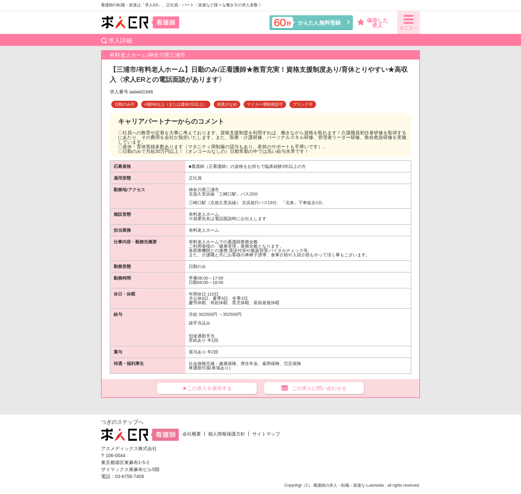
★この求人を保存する (207, 388)
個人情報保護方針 (226, 433)
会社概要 (191, 433)
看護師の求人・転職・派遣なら (341, 485)
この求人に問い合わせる (319, 388)
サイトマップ (266, 433)
